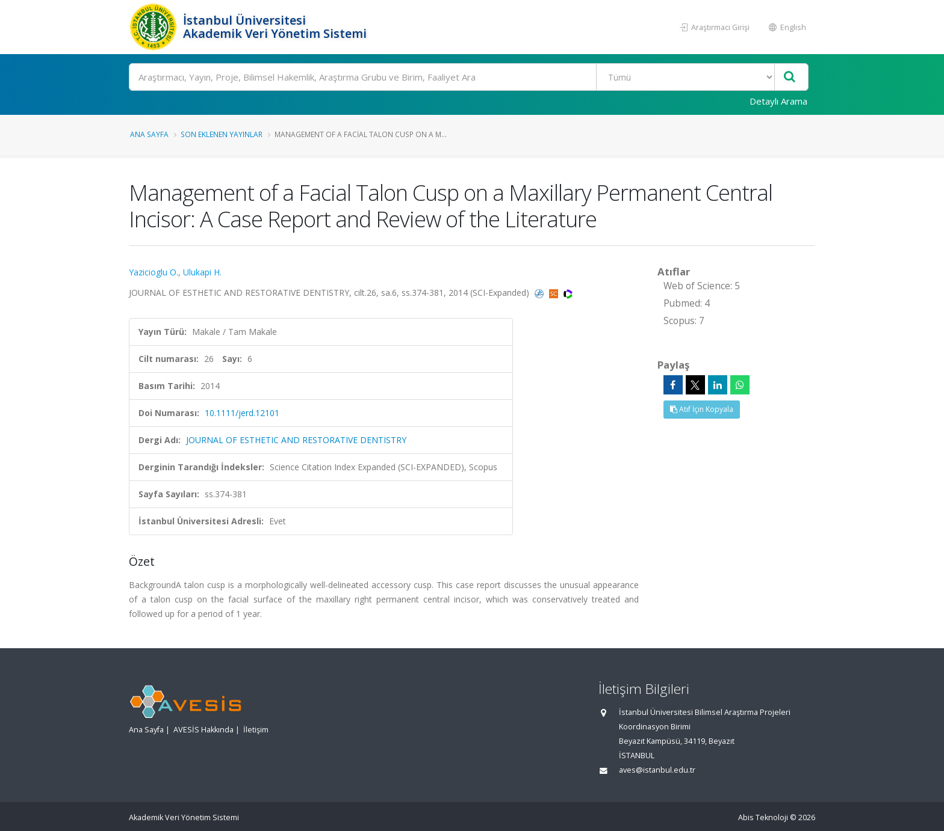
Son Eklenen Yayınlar (221, 134)
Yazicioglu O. (153, 272)
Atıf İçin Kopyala (701, 409)
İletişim (256, 730)
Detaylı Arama (778, 101)
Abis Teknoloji (763, 817)
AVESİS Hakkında (203, 730)
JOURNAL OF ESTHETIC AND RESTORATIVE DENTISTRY (296, 440)
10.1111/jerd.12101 (242, 413)
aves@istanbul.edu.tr (657, 770)
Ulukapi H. (202, 272)
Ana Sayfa (149, 134)
